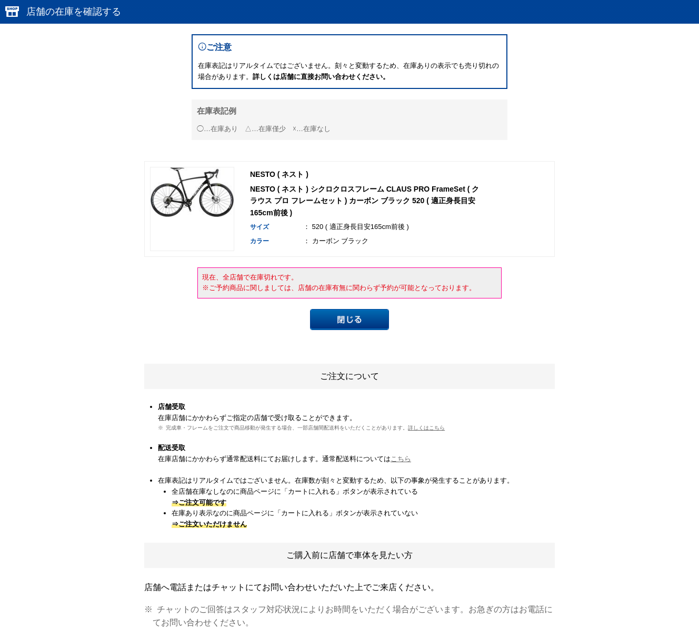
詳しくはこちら (426, 428)
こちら (401, 459)
